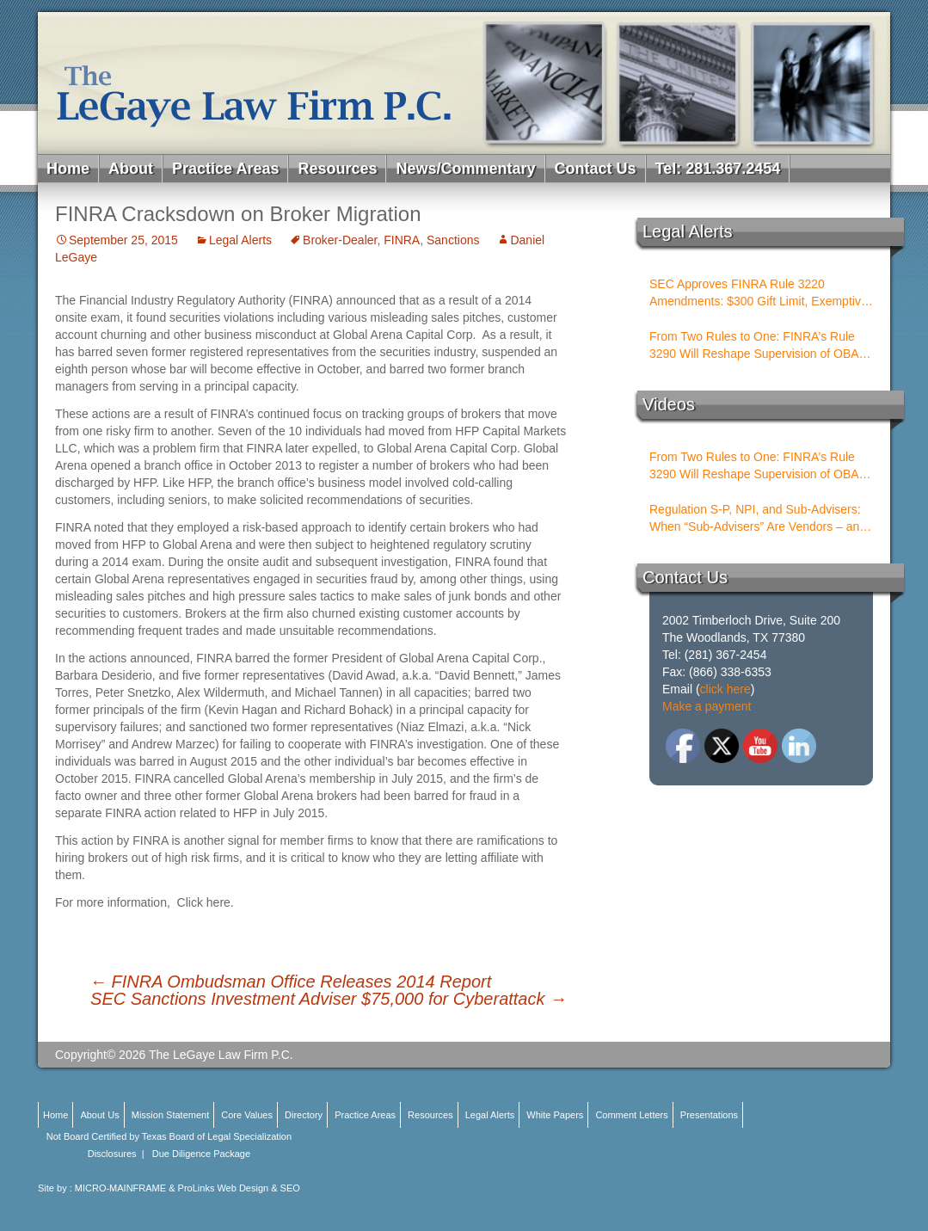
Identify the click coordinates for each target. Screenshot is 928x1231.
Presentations (709, 1115)
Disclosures (112, 1153)
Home (67, 168)
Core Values (247, 1115)
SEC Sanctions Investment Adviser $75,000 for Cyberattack (328, 998)
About (130, 168)
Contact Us (595, 168)
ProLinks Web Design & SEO (239, 1188)
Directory (304, 1115)
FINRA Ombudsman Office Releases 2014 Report (290, 981)
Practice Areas (225, 168)
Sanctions (453, 240)
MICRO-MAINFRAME (120, 1188)
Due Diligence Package (201, 1153)
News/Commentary (465, 168)
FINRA (402, 240)
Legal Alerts (240, 240)
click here (725, 689)
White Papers (554, 1115)
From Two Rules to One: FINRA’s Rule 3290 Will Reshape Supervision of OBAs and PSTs (757, 345)
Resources (337, 168)
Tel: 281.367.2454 (718, 168)
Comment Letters (631, 1115)
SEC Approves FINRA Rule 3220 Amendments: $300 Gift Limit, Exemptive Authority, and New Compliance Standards (758, 293)
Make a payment (707, 706)
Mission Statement (170, 1115)
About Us (99, 1115)
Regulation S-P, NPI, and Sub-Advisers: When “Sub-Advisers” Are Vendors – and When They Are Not (757, 518)
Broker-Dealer (340, 240)
